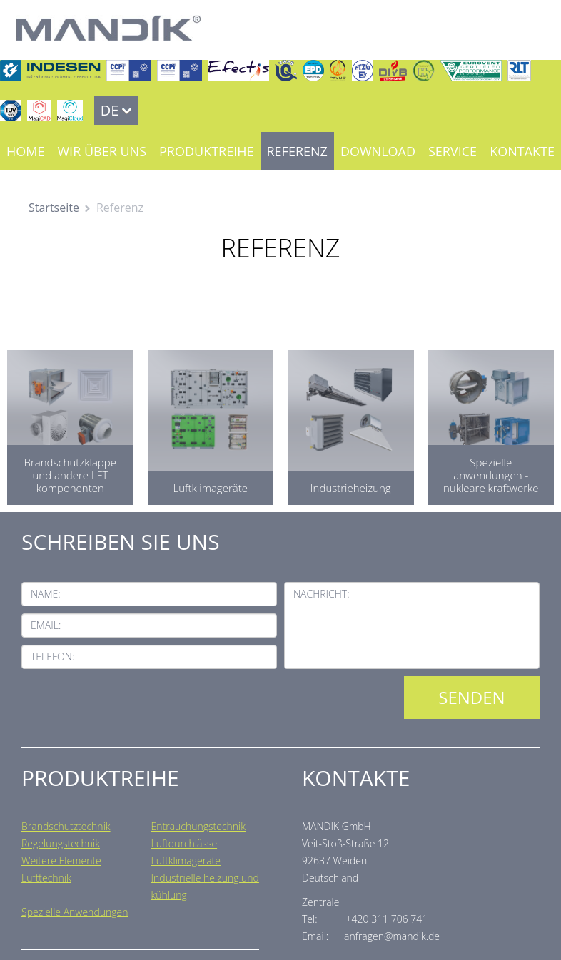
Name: (46, 594)
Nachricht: (321, 594)
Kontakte (522, 151)
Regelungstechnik (60, 843)
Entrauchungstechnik (198, 826)
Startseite (54, 207)
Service (452, 151)
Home (25, 151)
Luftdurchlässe (184, 843)
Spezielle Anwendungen (74, 912)
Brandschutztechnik (66, 826)
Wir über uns (101, 151)
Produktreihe (206, 151)
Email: (46, 625)
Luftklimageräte (186, 860)
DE (110, 110)
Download (377, 151)
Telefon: (52, 656)
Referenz (297, 151)
